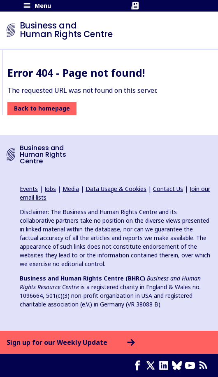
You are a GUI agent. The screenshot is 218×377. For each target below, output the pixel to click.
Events (29, 189)
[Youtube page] (191, 365)
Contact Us (168, 189)
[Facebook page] (139, 365)
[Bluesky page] (178, 365)
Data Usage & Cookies (116, 189)
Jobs (50, 189)
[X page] (152, 365)
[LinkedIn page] (165, 365)
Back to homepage (42, 108)
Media (71, 189)
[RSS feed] (204, 365)
